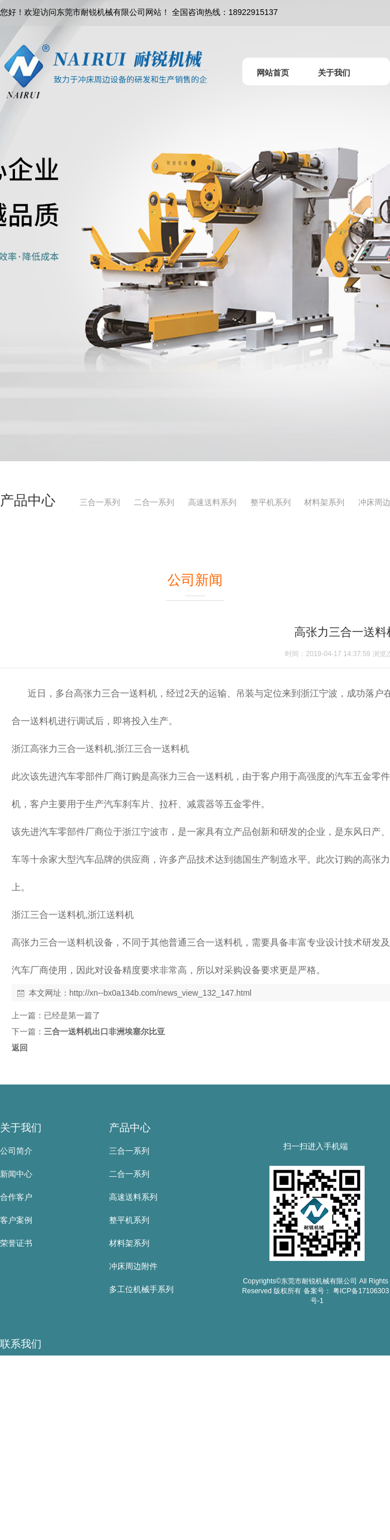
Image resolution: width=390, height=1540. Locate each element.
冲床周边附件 (133, 1266)
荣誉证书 (16, 1243)
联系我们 (21, 1344)
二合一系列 (154, 502)
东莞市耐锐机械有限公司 (44, 1367)
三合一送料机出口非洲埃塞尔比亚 (104, 1031)
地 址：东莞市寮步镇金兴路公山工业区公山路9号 (88, 1528)
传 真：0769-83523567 (41, 1459)
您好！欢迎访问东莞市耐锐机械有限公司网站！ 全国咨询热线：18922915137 (139, 12)
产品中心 (130, 1128)
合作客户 (16, 1197)
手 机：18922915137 (38, 1413)
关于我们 (21, 1128)
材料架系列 (324, 502)
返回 (20, 1047)
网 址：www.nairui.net (39, 1505)
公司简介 (16, 1150)
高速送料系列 (212, 502)
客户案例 (16, 1220)
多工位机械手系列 (141, 1289)
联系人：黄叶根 (28, 1390)
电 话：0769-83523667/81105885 (60, 1436)
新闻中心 (16, 1173)
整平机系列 (270, 502)
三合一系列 (100, 502)
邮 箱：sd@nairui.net (38, 1482)
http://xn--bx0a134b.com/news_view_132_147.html (160, 992)
